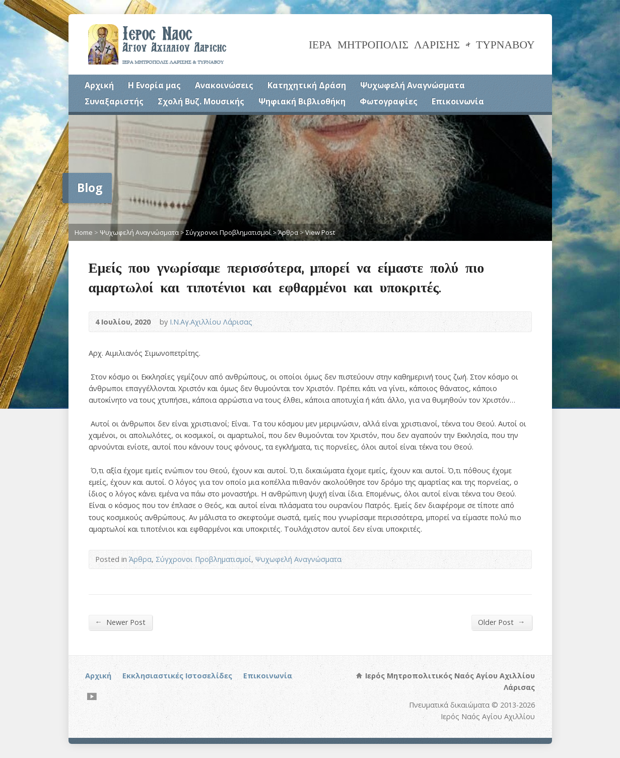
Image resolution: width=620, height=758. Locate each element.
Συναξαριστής (114, 101)
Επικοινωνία (458, 101)
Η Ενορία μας (154, 85)
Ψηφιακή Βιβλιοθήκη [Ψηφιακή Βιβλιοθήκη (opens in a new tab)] (302, 101)
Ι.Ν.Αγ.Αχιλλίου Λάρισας (211, 322)
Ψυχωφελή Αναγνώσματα (412, 85)
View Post (320, 232)
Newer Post (120, 622)
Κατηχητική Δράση (306, 85)
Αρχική (99, 85)
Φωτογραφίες (389, 101)
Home (84, 232)
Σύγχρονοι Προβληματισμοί (228, 232)
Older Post (501, 622)
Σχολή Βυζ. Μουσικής (201, 101)
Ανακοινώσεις (224, 85)
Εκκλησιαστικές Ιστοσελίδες (177, 675)
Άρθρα (288, 232)
